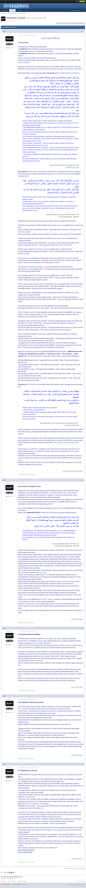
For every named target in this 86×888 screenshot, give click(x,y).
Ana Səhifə (5, 10)
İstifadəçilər (20, 10)
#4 (82, 696)
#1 (82, 31)
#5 (82, 764)
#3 (82, 628)
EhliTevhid (3, 881)
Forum (12, 10)
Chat (27, 10)
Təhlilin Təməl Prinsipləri (60, 830)
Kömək (24, 884)
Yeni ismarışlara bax (75, 10)
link (45, 572)
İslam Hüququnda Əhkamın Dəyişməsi (65, 442)
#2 (82, 480)
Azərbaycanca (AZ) (16, 884)
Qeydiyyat (82, 1)
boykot (29, 258)
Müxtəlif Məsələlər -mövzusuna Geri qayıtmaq (74, 868)
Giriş (77, 1)
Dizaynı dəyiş (7, 884)
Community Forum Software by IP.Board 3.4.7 (75, 884)
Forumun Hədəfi (81, 881)
